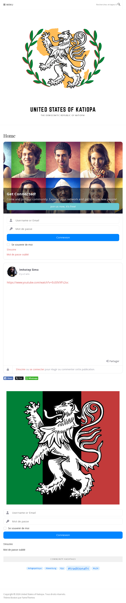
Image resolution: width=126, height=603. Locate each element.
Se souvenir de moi (22, 244)
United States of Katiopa (63, 109)
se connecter (37, 369)
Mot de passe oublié (18, 254)
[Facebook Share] (8, 378)
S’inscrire (11, 249)
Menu (9, 4)
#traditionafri (78, 568)
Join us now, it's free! (63, 206)
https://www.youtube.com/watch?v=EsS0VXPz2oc (37, 282)
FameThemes (28, 597)
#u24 (95, 568)
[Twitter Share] (19, 378)
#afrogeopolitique (35, 568)
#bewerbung (51, 568)
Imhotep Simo (29, 270)
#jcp (62, 568)
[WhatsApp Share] (31, 378)
